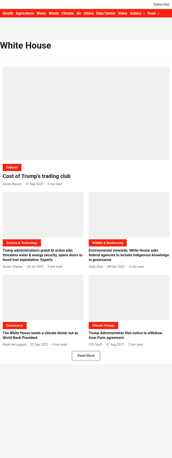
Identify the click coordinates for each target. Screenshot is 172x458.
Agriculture (25, 13)
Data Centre (105, 13)
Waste (54, 13)
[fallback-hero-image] (86, 113)
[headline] (86, 176)
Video (122, 13)
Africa (88, 13)
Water (41, 13)
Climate (67, 13)
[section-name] (12, 167)
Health (8, 13)
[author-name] (13, 184)
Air (79, 13)
